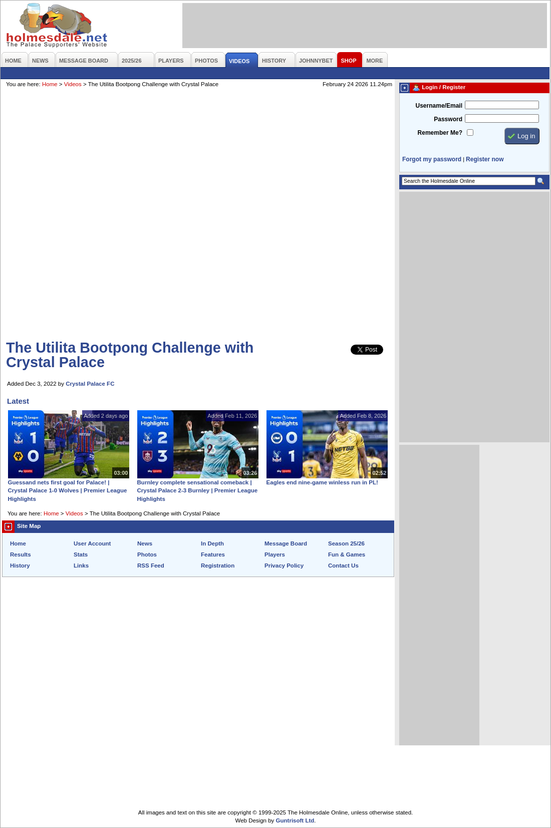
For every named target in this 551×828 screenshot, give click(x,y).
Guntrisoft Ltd (295, 820)
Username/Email (438, 105)
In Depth (212, 543)
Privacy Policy (284, 566)
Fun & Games (346, 554)
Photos (147, 554)
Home (50, 84)
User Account (92, 543)
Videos (73, 84)
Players (274, 554)
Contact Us (343, 566)
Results (20, 554)
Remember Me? (440, 132)
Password (448, 119)
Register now (484, 159)
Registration (217, 566)
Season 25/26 (346, 543)
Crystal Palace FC (90, 384)
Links (81, 566)
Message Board (285, 543)
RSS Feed (150, 566)
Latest (18, 401)
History (20, 566)
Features (213, 554)
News (144, 543)
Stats (81, 554)
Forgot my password (431, 159)
